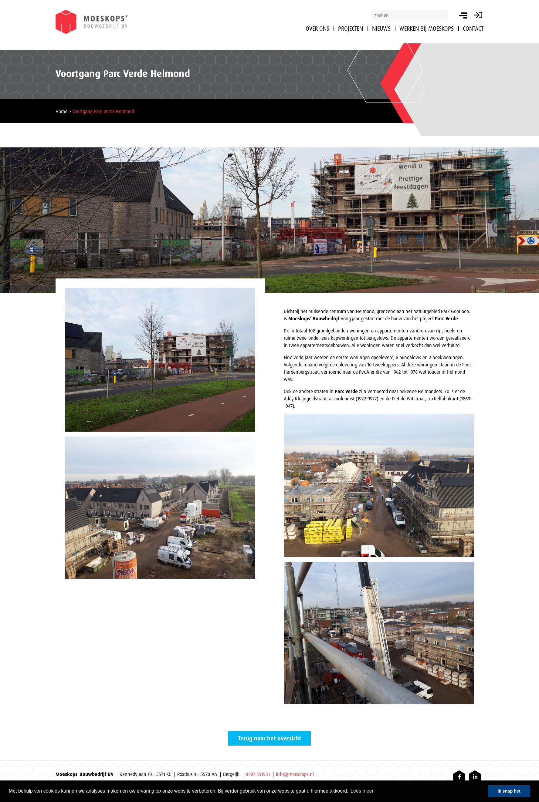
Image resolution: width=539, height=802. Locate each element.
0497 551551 (258, 774)
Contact (473, 28)
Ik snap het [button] (509, 791)
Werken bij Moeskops (426, 28)
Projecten (350, 28)
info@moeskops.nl (295, 774)
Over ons (317, 28)
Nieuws (381, 28)
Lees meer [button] (362, 791)
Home (61, 111)
